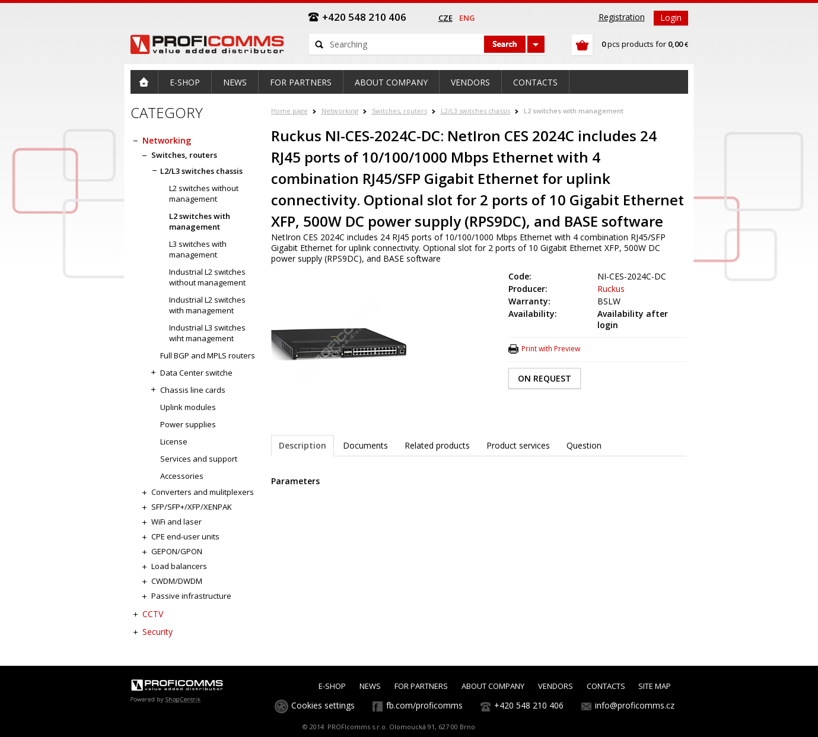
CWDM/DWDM (176, 581)
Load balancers (179, 566)
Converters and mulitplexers (202, 492)
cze (445, 17)
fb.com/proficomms (424, 705)
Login (671, 17)
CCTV (152, 614)
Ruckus (611, 288)
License (173, 441)
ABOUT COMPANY (492, 686)
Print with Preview (550, 349)
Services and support (198, 458)
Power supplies (188, 424)
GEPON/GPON (176, 551)
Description (302, 445)
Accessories (181, 476)
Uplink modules (188, 407)
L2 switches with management (573, 110)
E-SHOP (332, 686)
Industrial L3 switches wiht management (207, 333)
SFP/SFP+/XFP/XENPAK (191, 506)
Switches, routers (399, 110)
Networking (340, 110)
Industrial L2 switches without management (207, 277)
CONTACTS (606, 686)
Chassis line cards (192, 390)
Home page (289, 110)
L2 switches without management (203, 193)
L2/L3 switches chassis (475, 110)
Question (583, 445)
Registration (622, 17)
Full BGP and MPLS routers (207, 355)
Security (157, 631)
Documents (365, 445)
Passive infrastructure (191, 595)
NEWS (370, 686)
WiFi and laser (176, 521)
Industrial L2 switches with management (207, 305)
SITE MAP (654, 686)
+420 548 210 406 (529, 705)
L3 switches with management (198, 249)
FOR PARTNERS (421, 686)
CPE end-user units (185, 536)
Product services (518, 445)
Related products (437, 445)
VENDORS (555, 686)
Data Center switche (196, 372)
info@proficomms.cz (634, 705)
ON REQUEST (544, 378)
